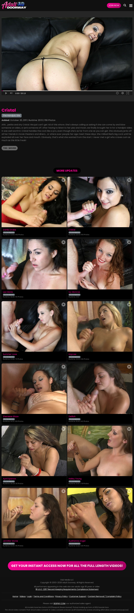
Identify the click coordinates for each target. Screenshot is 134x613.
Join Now (114, 5)
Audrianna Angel (77, 541)
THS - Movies (9, 148)
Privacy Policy (61, 596)
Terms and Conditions (44, 596)
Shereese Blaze (11, 416)
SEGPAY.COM (59, 603)
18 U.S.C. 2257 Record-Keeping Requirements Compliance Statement (67, 589)
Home (15, 596)
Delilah (72, 416)
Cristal (72, 230)
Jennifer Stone (10, 541)
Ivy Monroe (74, 292)
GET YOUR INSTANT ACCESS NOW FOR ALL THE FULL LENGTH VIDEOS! (67, 565)
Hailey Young (75, 478)
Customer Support (77, 596)
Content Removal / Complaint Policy (104, 596)
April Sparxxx (9, 478)
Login (29, 596)
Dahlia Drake (9, 230)
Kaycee (72, 354)
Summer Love (10, 354)
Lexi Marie (8, 292)
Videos (23, 596)
